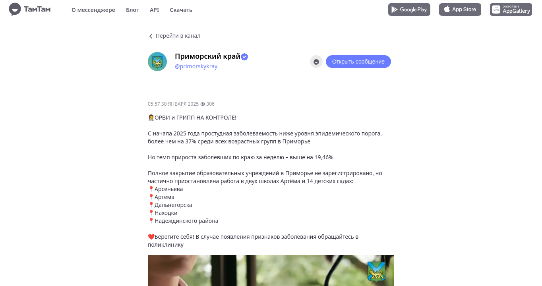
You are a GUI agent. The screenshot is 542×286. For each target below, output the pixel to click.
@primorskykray (196, 66)
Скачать (181, 10)
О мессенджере (93, 10)
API (154, 10)
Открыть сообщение (358, 61)
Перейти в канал (174, 35)
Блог (132, 10)
